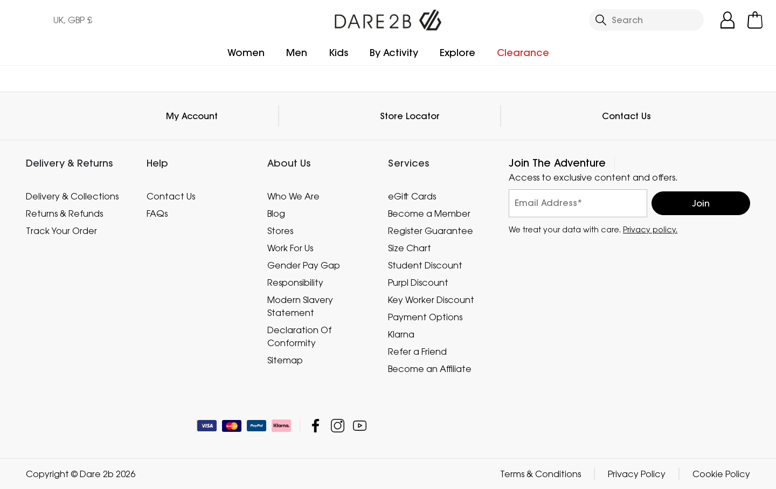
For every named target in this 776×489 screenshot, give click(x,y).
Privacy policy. (650, 229)
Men (296, 52)
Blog (276, 213)
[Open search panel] (646, 20)
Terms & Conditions (540, 474)
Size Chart (409, 248)
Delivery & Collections (72, 196)
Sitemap (285, 360)
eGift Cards (412, 196)
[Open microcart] (755, 20)
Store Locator (410, 116)
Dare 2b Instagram (337, 425)
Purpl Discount (418, 282)
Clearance (523, 52)
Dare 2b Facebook (315, 425)
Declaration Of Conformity (299, 336)
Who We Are (293, 196)
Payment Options (425, 317)
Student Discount (425, 265)
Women (246, 52)
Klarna (401, 334)
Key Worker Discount (431, 299)
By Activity (394, 52)
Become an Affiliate (430, 368)
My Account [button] (192, 116)
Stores (280, 230)
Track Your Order (61, 230)
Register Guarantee (430, 230)
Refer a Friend (417, 351)
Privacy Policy (637, 474)
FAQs (157, 213)
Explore (457, 52)
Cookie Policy (721, 474)
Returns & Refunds (64, 213)
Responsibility (295, 282)
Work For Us (290, 248)
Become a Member (429, 213)
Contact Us (626, 116)
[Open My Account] (727, 20)
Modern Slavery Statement (300, 306)
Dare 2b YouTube (359, 425)
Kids (338, 52)
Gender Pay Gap (303, 265)
